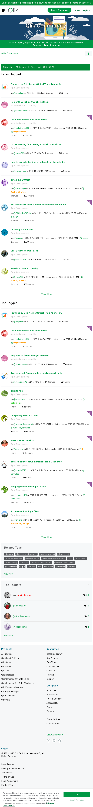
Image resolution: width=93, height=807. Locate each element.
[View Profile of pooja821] (20, 153)
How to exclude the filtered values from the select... (38, 162)
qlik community (11, 562)
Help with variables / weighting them (29, 102)
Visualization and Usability (23, 105)
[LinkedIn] (54, 741)
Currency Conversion (22, 229)
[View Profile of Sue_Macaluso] (22, 616)
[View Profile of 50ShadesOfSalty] (23, 213)
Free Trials (51, 662)
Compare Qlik (52, 666)
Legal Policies (7, 764)
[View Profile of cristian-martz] (22, 259)
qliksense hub (63, 554)
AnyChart (31, 567)
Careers (50, 711)
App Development (20, 87)
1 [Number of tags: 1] (88, 626)
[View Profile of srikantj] (19, 520)
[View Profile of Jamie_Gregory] (25, 595)
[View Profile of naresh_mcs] (21, 171)
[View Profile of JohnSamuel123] (22, 128)
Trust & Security (54, 698)
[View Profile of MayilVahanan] (19, 132)
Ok (77, 794)
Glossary (50, 670)
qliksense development (64, 562)
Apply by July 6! (52, 45)
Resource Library (54, 654)
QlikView (5, 670)
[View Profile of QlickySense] (21, 111)
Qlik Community (46, 25)
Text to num (17, 390)
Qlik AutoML (7, 666)
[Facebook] (60, 741)
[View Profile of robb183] (19, 277)
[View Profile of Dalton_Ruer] (16, 403)
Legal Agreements (9, 781)
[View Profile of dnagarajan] (21, 188)
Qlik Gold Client (8, 695)
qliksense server (32, 558)
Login (35, 2)
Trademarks (6, 772)
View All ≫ (46, 294)
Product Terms (8, 785)
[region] (46, 798)
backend (71, 567)
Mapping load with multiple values (28, 486)
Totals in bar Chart (20, 180)
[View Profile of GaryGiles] (15, 474)
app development (47, 554)
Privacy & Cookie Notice (12, 768)
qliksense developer (14, 558)
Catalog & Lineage (10, 691)
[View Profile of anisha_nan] (20, 399)
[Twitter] (48, 741)
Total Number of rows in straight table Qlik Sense (36, 461)
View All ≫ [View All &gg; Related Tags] (8, 574)
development (81, 558)
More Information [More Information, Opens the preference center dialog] (77, 800)
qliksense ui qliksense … (26, 554)
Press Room (52, 694)
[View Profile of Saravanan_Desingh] (20, 523)
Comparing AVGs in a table (24, 415)
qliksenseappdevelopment (53, 558)
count (70, 558)
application (60, 567)
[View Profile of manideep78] (21, 382)
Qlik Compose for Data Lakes (15, 679)
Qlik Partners (52, 658)
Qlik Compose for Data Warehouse (17, 683)
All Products (6, 654)
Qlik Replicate (7, 674)
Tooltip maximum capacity (24, 268)
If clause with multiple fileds (25, 511)
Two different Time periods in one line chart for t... (37, 373)
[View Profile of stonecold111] (21, 495)
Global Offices (53, 719)
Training (50, 674)
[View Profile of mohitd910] (20, 605)
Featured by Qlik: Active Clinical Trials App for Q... (36, 84)
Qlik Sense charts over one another (29, 119)
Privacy (50, 707)
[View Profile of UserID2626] (21, 470)
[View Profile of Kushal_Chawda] (18, 192)
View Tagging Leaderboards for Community (46, 584)
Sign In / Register (82, 10)
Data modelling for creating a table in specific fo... (37, 144)
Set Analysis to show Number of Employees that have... (39, 204)
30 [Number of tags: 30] (87, 595)
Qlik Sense (6, 662)
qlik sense (9, 554)
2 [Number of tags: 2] (88, 616)
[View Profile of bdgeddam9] (21, 626)
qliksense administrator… (41, 562)
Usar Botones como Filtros (24, 250)
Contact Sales (53, 723)
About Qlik (51, 690)
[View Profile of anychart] (20, 93)
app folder (48, 567)
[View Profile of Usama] (19, 238)
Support (50, 679)
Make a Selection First (22, 440)
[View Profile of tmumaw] (19, 449)
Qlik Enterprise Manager (12, 687)
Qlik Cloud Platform (10, 658)
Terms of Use (7, 776)
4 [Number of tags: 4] (88, 605)
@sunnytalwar (11, 567)
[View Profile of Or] (83, 449)
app (39, 567)
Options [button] (88, 53)
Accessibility (52, 703)
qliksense (24, 562)
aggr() (22, 567)
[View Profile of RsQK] (15, 217)
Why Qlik (5, 699)
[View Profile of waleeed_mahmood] (24, 424)
